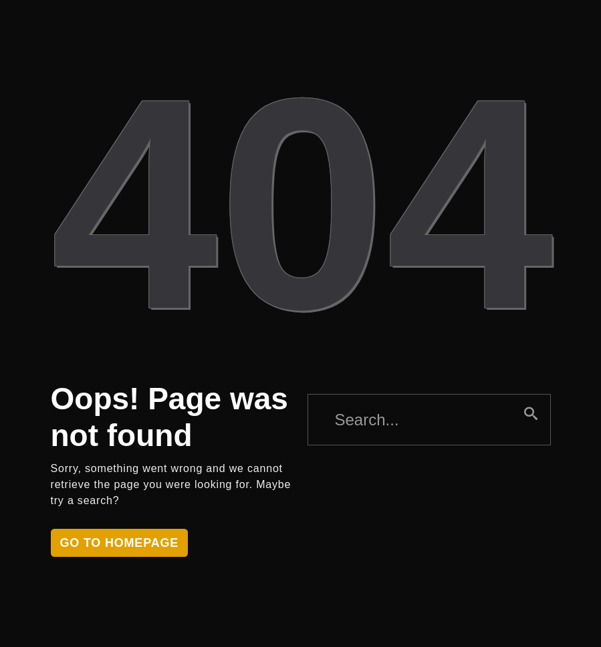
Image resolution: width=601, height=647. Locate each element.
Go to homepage (119, 543)
